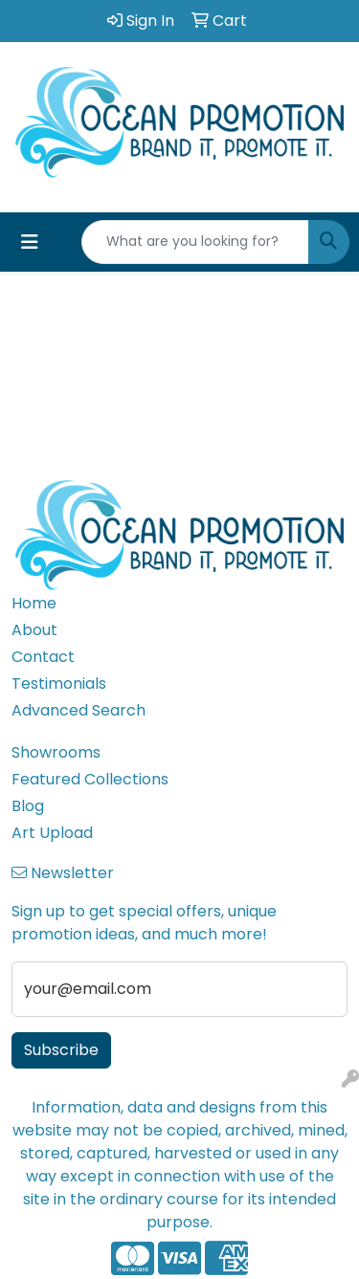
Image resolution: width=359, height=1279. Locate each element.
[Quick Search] (195, 242)
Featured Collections (89, 779)
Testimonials (58, 684)
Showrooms (56, 752)
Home (33, 603)
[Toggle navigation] (30, 242)
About (34, 630)
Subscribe (61, 1050)
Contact (43, 657)
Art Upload (52, 833)
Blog (27, 806)
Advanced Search (78, 710)
